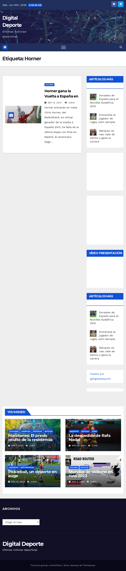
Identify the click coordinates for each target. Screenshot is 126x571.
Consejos (25, 431)
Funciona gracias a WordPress (46, 565)
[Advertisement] (108, 171)
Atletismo (14, 431)
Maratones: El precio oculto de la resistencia (30, 437)
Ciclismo (49, 85)
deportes (37, 431)
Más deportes (27, 467)
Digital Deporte (22, 543)
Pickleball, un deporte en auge (32, 473)
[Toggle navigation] (63, 47)
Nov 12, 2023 (18, 482)
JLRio (70, 103)
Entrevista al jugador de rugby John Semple (103, 118)
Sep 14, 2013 (55, 103)
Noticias (48, 431)
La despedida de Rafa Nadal (89, 437)
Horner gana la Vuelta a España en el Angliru (61, 96)
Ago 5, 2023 (78, 482)
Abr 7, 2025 (17, 446)
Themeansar (89, 565)
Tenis (94, 431)
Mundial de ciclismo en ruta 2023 (91, 473)
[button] (121, 47)
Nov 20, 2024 (79, 446)
